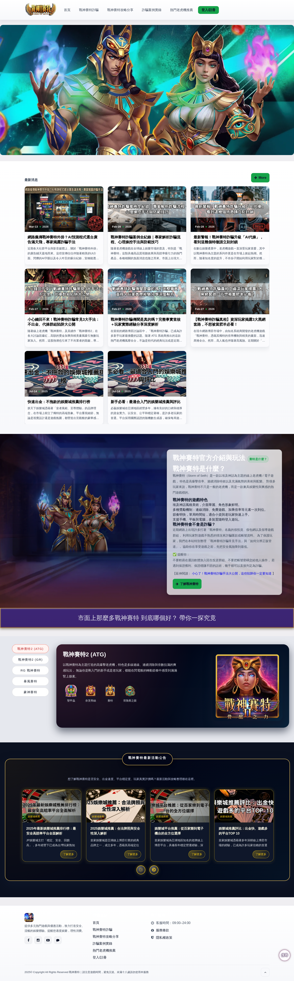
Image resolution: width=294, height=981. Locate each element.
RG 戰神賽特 (30, 670)
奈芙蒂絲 (90, 693)
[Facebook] (28, 940)
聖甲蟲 (71, 693)
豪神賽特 (30, 692)
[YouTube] (48, 940)
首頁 (67, 10)
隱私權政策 (164, 937)
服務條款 (162, 930)
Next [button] (153, 869)
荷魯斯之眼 (130, 693)
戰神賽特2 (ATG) (30, 648)
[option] (147, 90)
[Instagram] (38, 940)
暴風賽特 (30, 681)
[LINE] (58, 940)
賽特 (110, 692)
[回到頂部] (265, 972)
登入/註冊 (208, 10)
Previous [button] (140, 869)
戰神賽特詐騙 (89, 10)
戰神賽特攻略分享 (120, 10)
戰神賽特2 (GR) (30, 659)
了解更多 (68, 854)
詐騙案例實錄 (151, 10)
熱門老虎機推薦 (181, 10)
